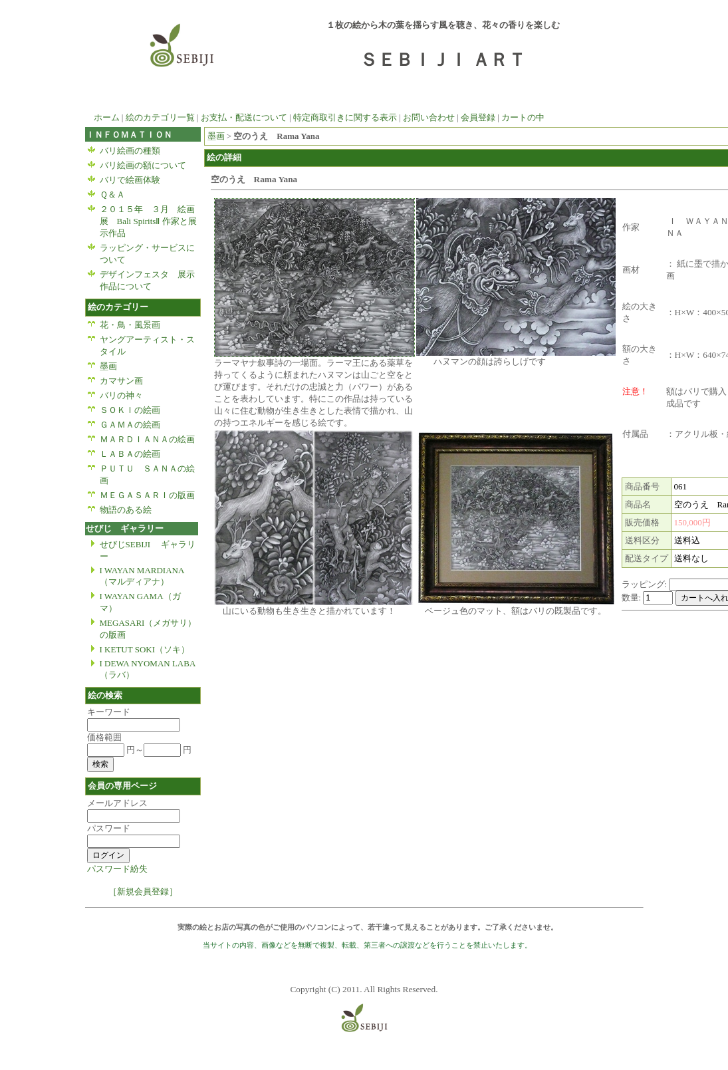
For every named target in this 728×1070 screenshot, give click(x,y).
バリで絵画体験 (130, 180)
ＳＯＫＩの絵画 (130, 410)
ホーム (102, 117)
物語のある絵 (126, 510)
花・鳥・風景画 (134, 325)
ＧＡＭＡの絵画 (130, 425)
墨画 (108, 366)
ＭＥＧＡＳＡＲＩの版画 (147, 495)
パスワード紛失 (117, 869)
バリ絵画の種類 (130, 151)
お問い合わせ (429, 117)
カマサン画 (126, 381)
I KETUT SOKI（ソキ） (145, 649)
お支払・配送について (244, 117)
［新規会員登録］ (143, 891)
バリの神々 (121, 395)
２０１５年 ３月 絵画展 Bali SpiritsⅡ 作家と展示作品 (148, 221)
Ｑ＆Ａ (112, 195)
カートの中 (523, 117)
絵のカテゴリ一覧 (160, 117)
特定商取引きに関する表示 (345, 117)
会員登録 (478, 117)
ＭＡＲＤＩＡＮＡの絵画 (147, 439)
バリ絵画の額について (143, 165)
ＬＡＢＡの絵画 (130, 454)
